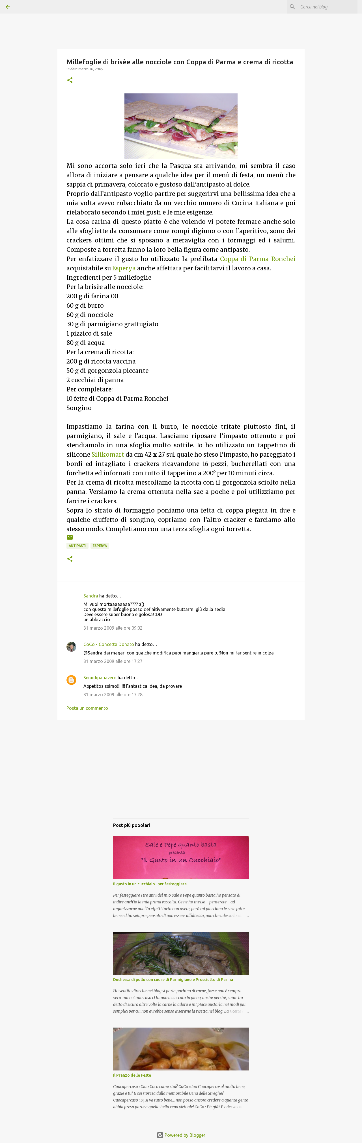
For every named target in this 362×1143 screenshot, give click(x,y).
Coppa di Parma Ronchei (258, 259)
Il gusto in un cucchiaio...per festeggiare (150, 884)
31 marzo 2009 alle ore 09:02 (113, 627)
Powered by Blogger (181, 1135)
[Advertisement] (181, 774)
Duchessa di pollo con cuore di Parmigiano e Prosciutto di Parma (173, 979)
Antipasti (77, 546)
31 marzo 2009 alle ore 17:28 (113, 694)
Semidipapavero (100, 677)
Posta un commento (87, 708)
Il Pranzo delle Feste (132, 1075)
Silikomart (108, 454)
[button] (69, 80)
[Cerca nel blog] (327, 7)
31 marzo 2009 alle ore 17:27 (113, 661)
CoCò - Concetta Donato (108, 644)
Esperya (124, 268)
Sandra (90, 595)
